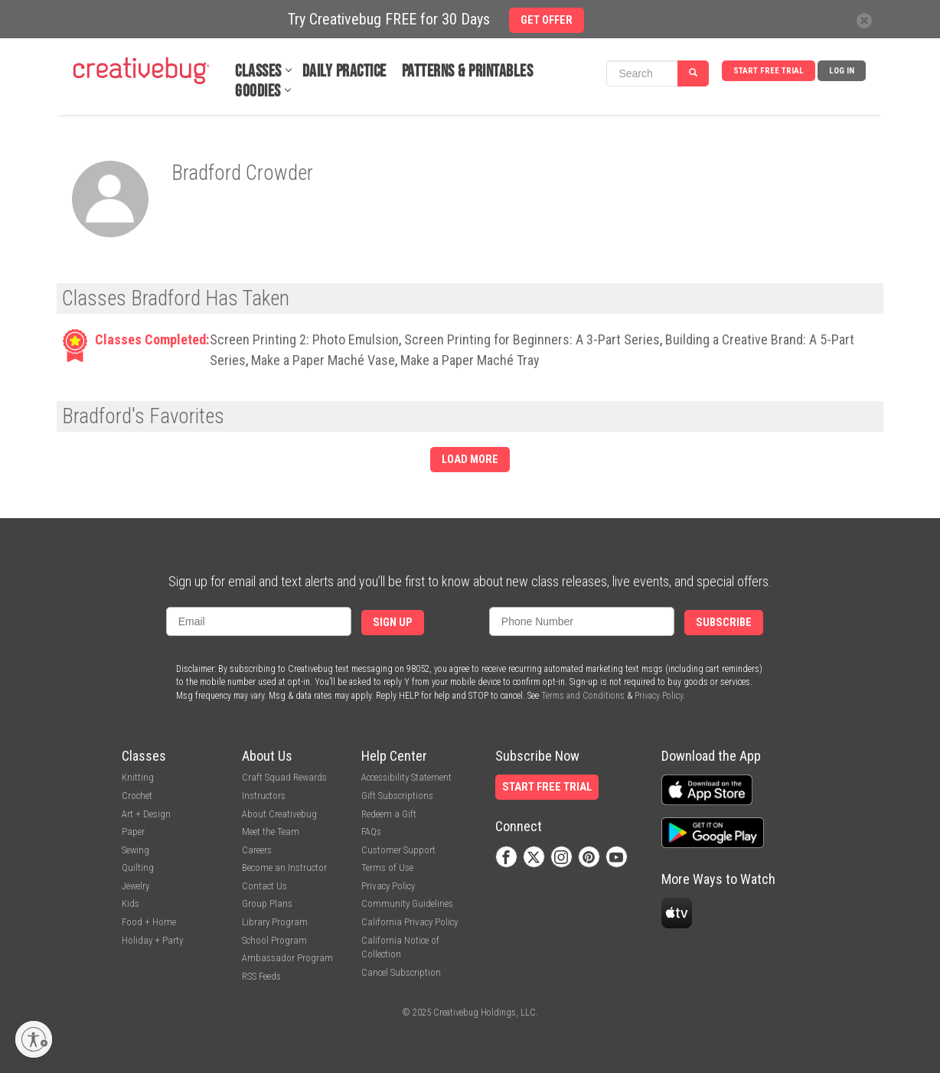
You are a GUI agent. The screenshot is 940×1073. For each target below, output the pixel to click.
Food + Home (149, 922)
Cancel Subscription (401, 972)
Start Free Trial (768, 71)
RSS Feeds (261, 976)
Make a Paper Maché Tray (470, 360)
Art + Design (146, 814)
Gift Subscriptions (397, 795)
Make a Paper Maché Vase (323, 360)
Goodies (258, 91)
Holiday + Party (152, 940)
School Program (274, 940)
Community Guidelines (407, 903)
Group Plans (267, 903)
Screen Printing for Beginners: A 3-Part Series (532, 339)
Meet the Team (270, 831)
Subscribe (724, 622)
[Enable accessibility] (33, 1039)
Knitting (138, 777)
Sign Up (393, 622)
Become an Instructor (284, 867)
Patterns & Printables (468, 71)
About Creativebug (279, 814)
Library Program (275, 922)
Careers (257, 850)
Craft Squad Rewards (284, 777)
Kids (130, 903)
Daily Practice (344, 71)
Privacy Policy (659, 695)
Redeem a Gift (388, 814)
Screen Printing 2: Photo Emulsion (304, 339)
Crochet (137, 795)
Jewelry (135, 886)
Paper (133, 831)
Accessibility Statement (406, 777)
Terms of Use (387, 867)
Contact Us (264, 886)
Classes (258, 71)
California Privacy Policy (409, 922)
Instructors (264, 795)
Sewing (135, 850)
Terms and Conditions (583, 695)
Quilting (138, 867)
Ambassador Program (287, 958)
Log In (841, 71)
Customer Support (398, 850)
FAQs (371, 831)
